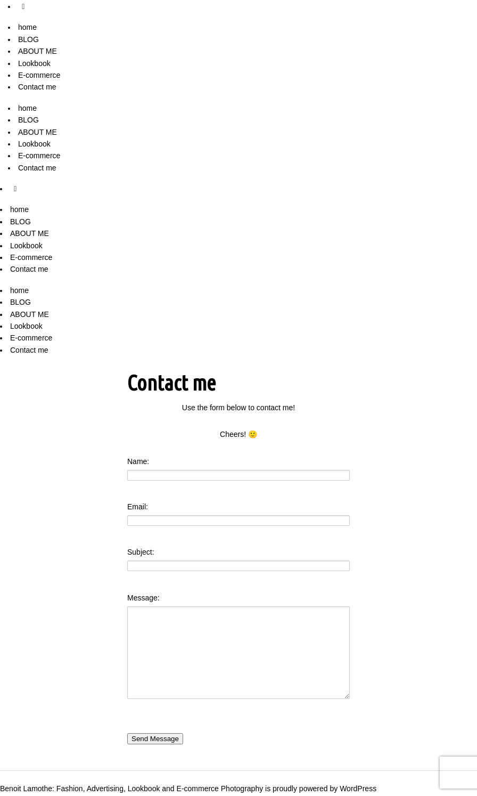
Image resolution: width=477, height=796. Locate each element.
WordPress (358, 788)
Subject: (140, 552)
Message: (143, 598)
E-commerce (39, 75)
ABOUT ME (37, 51)
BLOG (28, 39)
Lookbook (34, 63)
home (27, 27)
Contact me (37, 87)
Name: (138, 461)
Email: (137, 506)
